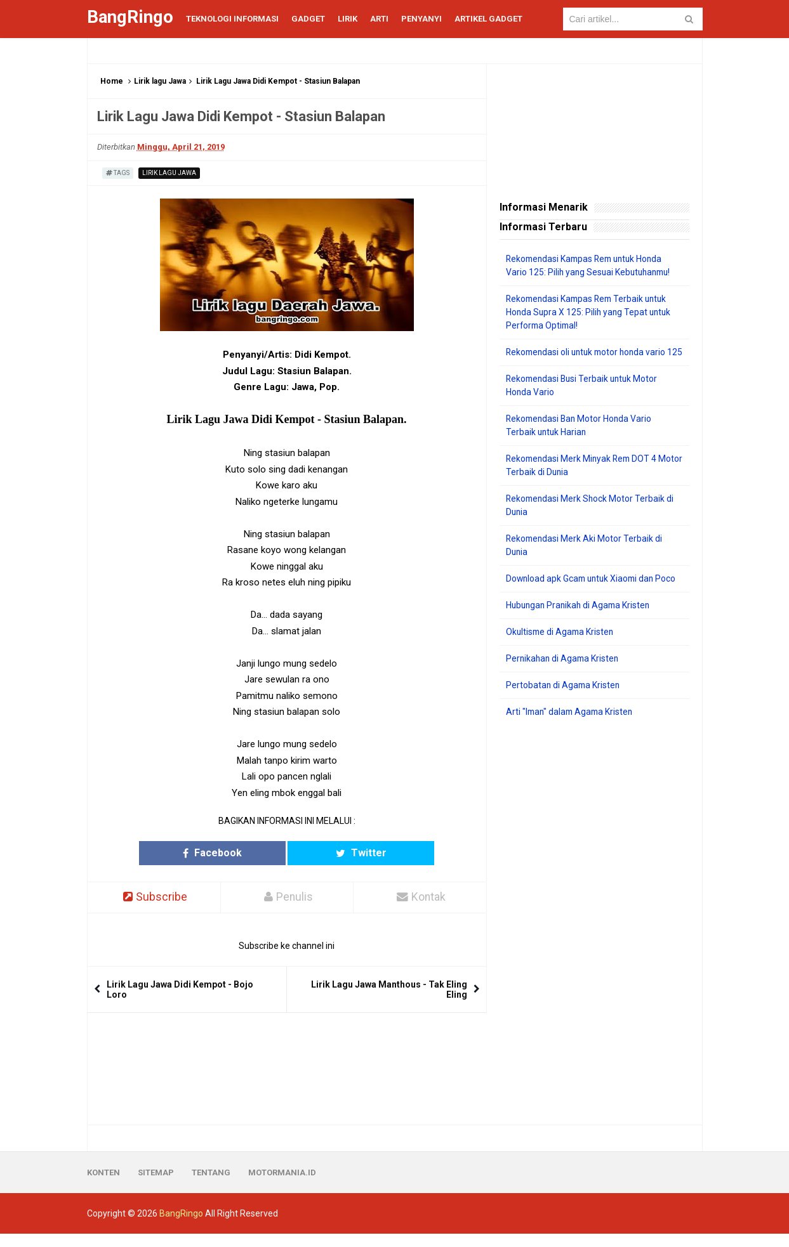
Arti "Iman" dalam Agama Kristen (571, 725)
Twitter (335, 853)
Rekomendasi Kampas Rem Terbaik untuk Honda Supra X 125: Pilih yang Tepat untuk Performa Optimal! (590, 312)
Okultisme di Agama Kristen (561, 645)
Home (111, 81)
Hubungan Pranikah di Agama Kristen (580, 618)
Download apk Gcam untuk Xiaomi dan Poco (594, 592)
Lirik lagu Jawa (160, 81)
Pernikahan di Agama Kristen (564, 672)
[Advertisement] (594, 935)
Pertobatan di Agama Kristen (564, 698)
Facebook (237, 853)
